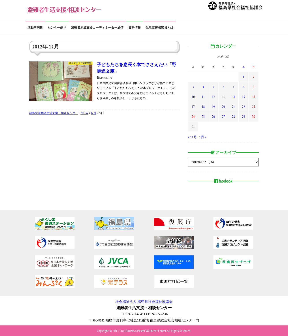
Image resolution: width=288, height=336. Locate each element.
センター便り (57, 28)
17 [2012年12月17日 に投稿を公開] (193, 107)
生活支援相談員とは (159, 28)
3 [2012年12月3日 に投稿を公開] (193, 87)
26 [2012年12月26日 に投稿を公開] (213, 116)
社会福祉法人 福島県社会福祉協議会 (143, 301)
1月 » (202, 137)
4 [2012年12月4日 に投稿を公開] (203, 87)
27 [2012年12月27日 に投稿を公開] (223, 116)
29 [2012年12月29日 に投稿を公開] (243, 116)
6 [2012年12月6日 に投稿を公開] (223, 87)
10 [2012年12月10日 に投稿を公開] (193, 97)
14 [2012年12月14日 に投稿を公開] (233, 97)
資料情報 (134, 28)
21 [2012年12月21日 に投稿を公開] (233, 107)
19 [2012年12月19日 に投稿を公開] (213, 107)
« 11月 (192, 137)
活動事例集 (35, 28)
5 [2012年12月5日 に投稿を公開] (213, 87)
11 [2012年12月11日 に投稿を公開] (203, 97)
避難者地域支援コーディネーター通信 (97, 28)
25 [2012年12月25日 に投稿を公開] (203, 116)
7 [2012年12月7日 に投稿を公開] (233, 87)
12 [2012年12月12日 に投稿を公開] (213, 97)
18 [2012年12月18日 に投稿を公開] (203, 107)
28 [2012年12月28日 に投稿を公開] (233, 116)
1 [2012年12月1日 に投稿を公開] (243, 77)
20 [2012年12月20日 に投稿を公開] (223, 107)
